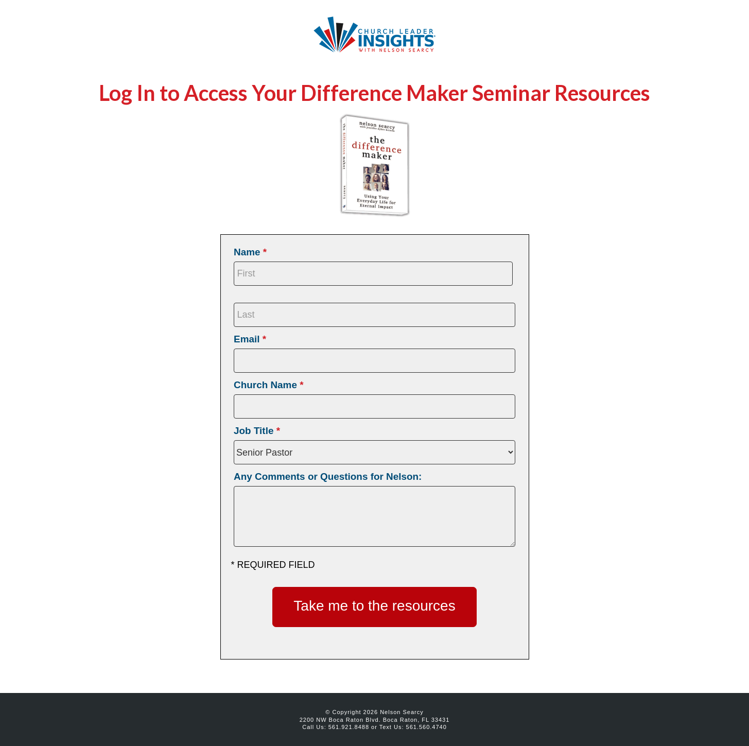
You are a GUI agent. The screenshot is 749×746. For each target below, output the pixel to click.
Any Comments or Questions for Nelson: (328, 476)
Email (250, 339)
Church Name (268, 384)
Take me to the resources (374, 606)
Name (250, 252)
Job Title (257, 430)
